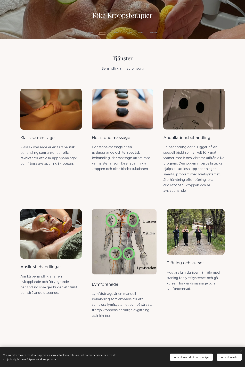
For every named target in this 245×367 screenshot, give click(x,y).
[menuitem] (110, 32)
